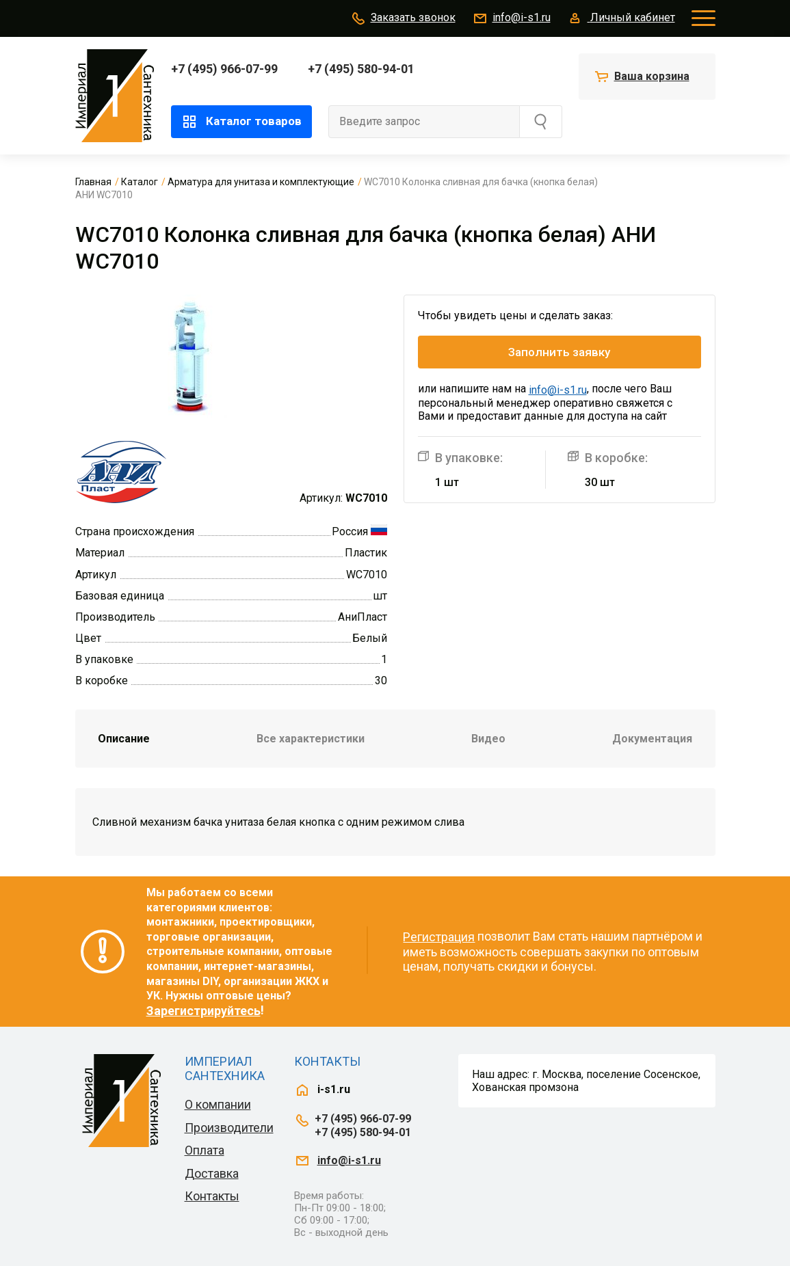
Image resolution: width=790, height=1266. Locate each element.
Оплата (204, 1150)
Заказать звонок (403, 18)
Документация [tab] (652, 738)
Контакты (212, 1196)
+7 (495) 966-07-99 (224, 69)
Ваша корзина (651, 76)
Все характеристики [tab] (310, 738)
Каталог (139, 181)
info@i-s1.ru (511, 18)
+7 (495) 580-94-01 (361, 69)
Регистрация (439, 937)
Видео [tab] (488, 738)
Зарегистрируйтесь (203, 1011)
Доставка (212, 1173)
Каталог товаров (241, 121)
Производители (229, 1127)
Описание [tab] (124, 738)
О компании (218, 1104)
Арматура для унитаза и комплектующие (261, 181)
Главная (93, 181)
